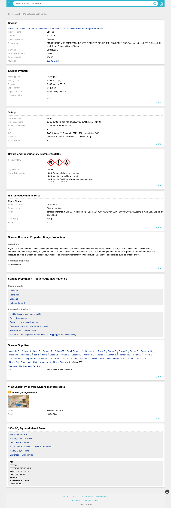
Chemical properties (28, 28)
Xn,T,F (50, 118)
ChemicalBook (14, 14)
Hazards (80, 28)
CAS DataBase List (30, 14)
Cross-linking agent (18, 318)
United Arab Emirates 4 (20, 362)
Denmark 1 (90, 351)
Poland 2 (137, 355)
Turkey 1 (130, 358)
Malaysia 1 (89, 355)
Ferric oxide (15, 295)
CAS (74, 496)
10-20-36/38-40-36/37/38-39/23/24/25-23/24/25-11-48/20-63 (74, 122)
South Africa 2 (45, 358)
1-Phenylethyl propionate (21, 438)
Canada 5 (47, 351)
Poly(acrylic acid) (17, 303)
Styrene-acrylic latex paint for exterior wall (29, 326)
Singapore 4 (31, 358)
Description (13, 28)
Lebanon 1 (76, 355)
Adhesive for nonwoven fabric (23, 330)
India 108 (13, 355)
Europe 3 (112, 351)
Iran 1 (36, 355)
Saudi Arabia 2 (16, 358)
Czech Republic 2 (75, 351)
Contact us (76, 500)
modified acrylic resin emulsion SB (25, 314)
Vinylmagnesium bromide (21, 455)
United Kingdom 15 (42, 362)
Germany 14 (146, 351)
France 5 (134, 351)
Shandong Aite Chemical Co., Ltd (24, 366)
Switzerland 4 (98, 358)
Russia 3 (148, 355)
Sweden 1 (84, 358)
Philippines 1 (125, 355)
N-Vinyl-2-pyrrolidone (19, 451)
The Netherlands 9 (115, 358)
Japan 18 (54, 355)
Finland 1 (123, 351)
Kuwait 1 (65, 355)
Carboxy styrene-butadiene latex (24, 322)
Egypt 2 (101, 351)
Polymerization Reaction (49, 28)
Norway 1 (111, 355)
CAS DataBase (86, 496)
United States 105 (61, 362)
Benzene (14, 299)
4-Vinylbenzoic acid (18, 434)
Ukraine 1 (141, 358)
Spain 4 (73, 358)
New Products (102, 496)
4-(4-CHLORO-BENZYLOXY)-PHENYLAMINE (31, 447)
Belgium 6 (26, 351)
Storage (88, 28)
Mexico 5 (101, 355)
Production (71, 28)
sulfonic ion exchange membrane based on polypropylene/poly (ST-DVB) (43, 334)
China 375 (59, 351)
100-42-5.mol (53, 61)
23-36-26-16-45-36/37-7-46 (59, 126)
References (97, 28)
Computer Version (92, 500)
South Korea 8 (61, 358)
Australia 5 (14, 351)
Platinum (14, 290)
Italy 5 (44, 355)
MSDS (66, 496)
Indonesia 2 (26, 355)
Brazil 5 (36, 351)
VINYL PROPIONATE (20, 442)
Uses (63, 28)
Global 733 (77, 362)
